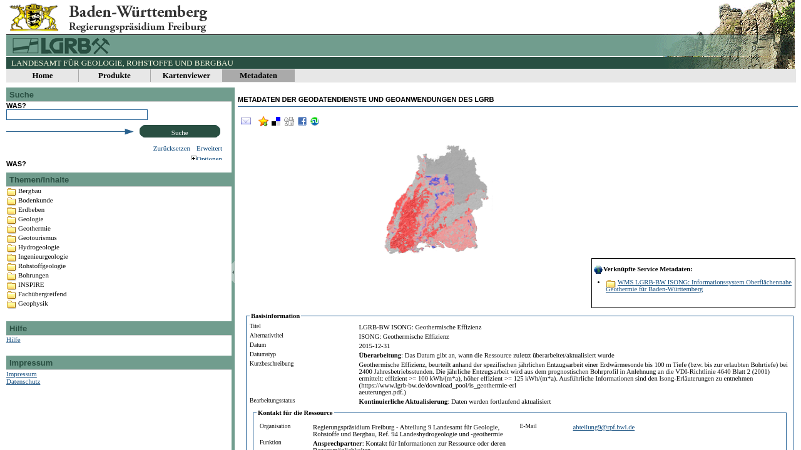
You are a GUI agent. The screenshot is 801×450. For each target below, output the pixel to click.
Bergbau (29, 202)
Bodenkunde (35, 212)
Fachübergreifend (42, 305)
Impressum (21, 385)
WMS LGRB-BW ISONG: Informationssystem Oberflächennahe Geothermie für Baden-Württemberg (699, 285)
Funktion (271, 442)
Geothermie (34, 240)
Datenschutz (23, 393)
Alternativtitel (266, 335)
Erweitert (209, 148)
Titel (255, 325)
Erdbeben (31, 221)
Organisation (275, 425)
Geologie (30, 230)
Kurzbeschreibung (271, 363)
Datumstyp (263, 354)
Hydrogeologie (38, 258)
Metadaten (258, 75)
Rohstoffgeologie (42, 277)
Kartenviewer (187, 75)
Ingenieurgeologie (43, 268)
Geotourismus (37, 249)
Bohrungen (33, 287)
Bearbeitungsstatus (272, 400)
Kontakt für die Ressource (295, 412)
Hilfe (13, 351)
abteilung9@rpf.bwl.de (604, 427)
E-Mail (528, 425)
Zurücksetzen (171, 148)
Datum (258, 344)
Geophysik (33, 315)
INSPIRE (31, 296)
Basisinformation (275, 315)
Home (42, 75)
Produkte (114, 75)
